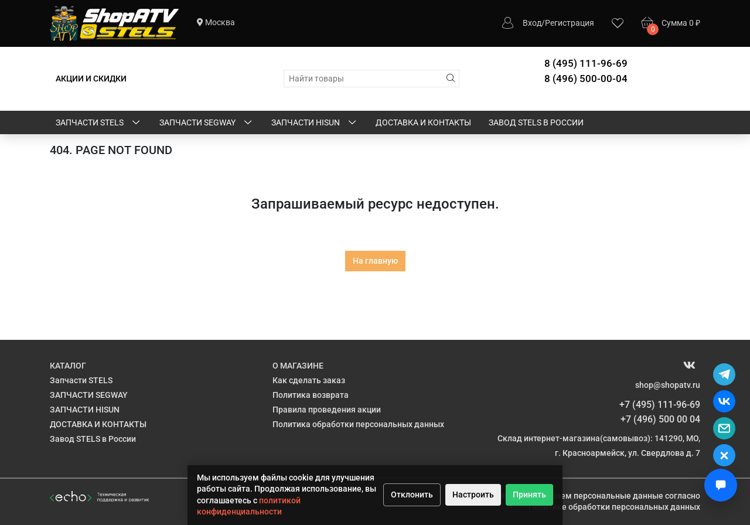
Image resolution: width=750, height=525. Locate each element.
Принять (529, 494)
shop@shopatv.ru (667, 385)
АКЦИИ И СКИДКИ (91, 78)
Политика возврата (310, 395)
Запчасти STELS (99, 123)
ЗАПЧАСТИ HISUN (314, 123)
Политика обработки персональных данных (358, 424)
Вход (532, 23)
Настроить (473, 494)
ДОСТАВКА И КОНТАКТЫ (423, 122)
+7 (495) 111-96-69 (659, 404)
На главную (375, 260)
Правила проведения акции (326, 409)
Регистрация (569, 23)
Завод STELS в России (536, 122)
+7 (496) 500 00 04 (660, 419)
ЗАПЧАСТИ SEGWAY (206, 123)
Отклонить (412, 494)
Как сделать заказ (308, 380)
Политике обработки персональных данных (614, 507)
